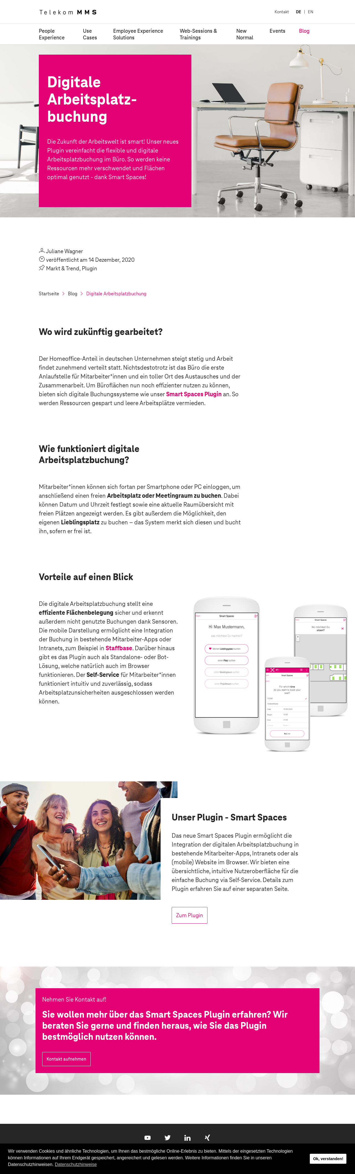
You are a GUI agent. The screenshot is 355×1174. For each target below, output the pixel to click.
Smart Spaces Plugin (194, 394)
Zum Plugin (189, 915)
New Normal (244, 34)
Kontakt (282, 11)
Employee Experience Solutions (138, 34)
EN (310, 11)
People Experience (52, 34)
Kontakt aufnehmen (66, 1059)
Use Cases (90, 34)
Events (277, 30)
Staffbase (119, 648)
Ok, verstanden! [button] (328, 1159)
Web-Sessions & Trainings (198, 34)
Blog (304, 30)
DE (298, 11)
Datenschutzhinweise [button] (76, 1164)
